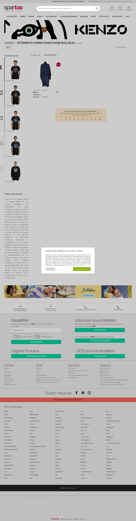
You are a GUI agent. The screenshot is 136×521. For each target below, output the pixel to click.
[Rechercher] (97, 8)
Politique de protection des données (74, 265)
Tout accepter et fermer (82, 269)
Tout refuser (50, 269)
